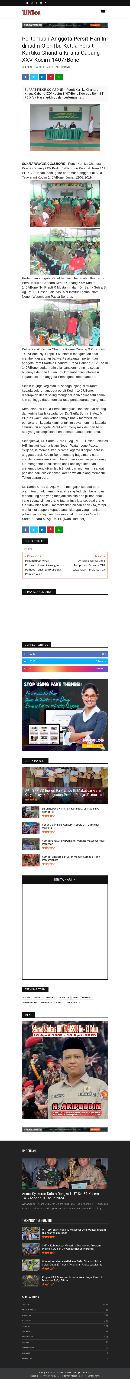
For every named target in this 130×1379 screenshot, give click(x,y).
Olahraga (64, 998)
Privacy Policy (49, 1376)
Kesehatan (27, 1358)
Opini (75, 998)
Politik (59, 1002)
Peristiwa (65, 66)
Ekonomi (26, 1353)
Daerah (26, 998)
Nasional (51, 998)
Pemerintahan (30, 1002)
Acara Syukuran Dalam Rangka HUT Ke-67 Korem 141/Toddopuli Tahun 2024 (60, 1196)
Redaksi (34, 1376)
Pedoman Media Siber (72, 1376)
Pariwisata (87, 998)
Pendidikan (46, 1002)
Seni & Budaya (73, 1002)
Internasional (29, 1348)
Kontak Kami (93, 1376)
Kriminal (38, 998)
